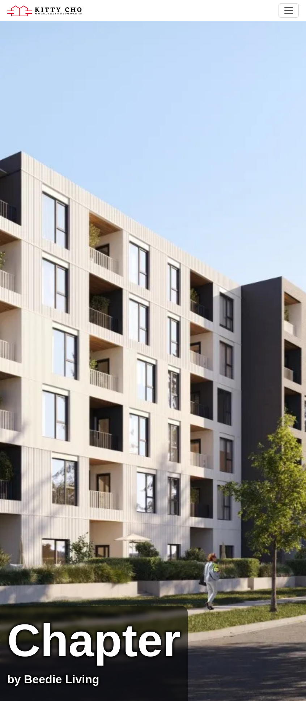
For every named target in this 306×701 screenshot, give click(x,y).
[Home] (44, 10)
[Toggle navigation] (289, 10)
